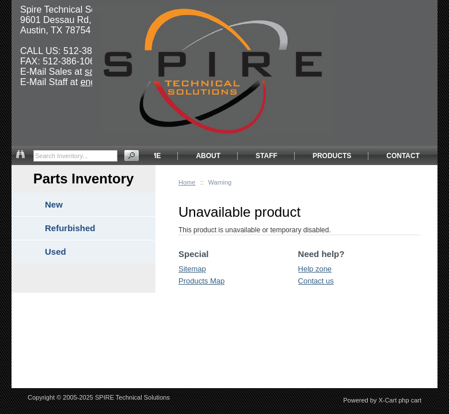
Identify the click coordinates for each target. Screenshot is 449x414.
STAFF (266, 156)
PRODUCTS (332, 156)
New (54, 204)
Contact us (316, 281)
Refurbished (70, 228)
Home (186, 182)
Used (55, 251)
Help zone (315, 268)
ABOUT (208, 156)
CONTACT (403, 156)
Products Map (201, 281)
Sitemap (192, 268)
